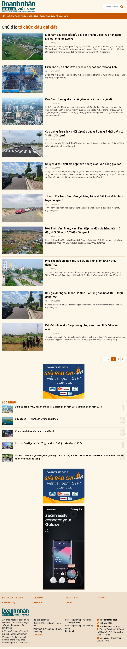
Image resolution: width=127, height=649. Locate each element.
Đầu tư (66, 16)
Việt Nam (24, 16)
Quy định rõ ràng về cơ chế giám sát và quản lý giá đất (79, 99)
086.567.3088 (104, 623)
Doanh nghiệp (50, 16)
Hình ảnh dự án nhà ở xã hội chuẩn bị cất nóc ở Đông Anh (81, 67)
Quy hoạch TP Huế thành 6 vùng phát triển (36, 419)
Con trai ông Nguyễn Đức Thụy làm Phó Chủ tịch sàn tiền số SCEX (48, 443)
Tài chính (59, 16)
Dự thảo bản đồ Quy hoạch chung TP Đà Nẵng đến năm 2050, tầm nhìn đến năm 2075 (58, 406)
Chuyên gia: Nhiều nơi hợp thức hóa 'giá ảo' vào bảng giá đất (83, 164)
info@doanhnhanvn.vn (108, 626)
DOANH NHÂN (33, 16)
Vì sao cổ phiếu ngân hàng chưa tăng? (34, 431)
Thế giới (42, 16)
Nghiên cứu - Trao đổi (13, 16)
